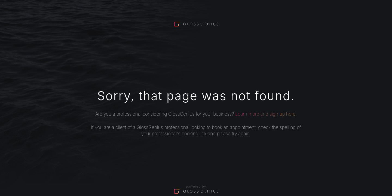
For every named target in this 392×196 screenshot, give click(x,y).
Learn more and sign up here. (266, 114)
